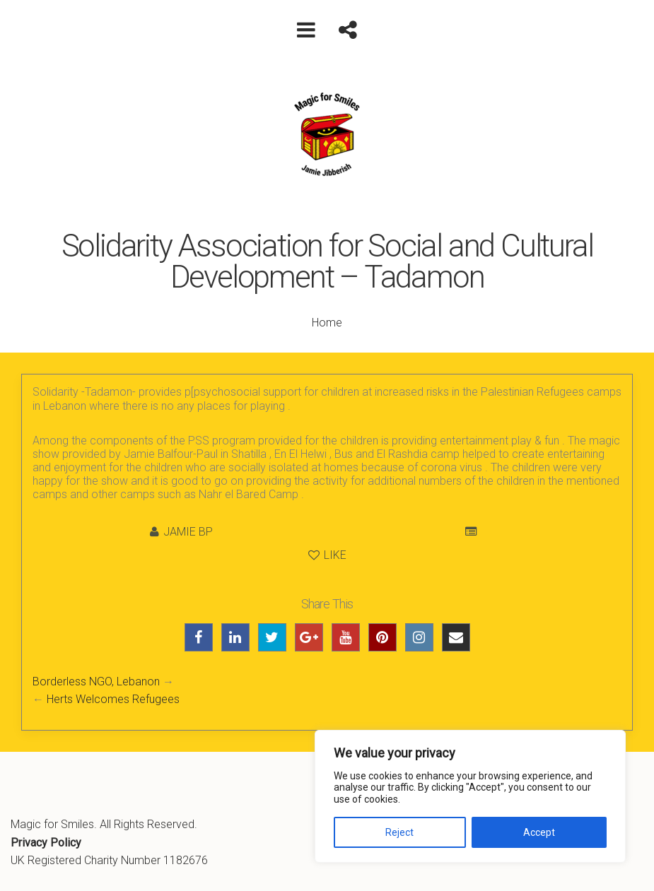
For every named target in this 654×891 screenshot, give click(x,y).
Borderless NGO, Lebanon (96, 681)
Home (327, 322)
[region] (470, 796)
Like (327, 555)
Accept (539, 832)
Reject (399, 832)
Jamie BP (188, 531)
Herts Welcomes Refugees (113, 699)
